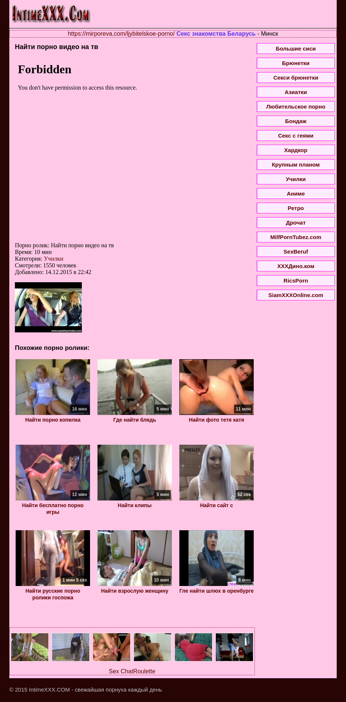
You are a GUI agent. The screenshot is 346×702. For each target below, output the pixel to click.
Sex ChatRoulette (132, 671)
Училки (53, 258)
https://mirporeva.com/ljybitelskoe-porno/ (121, 33)
